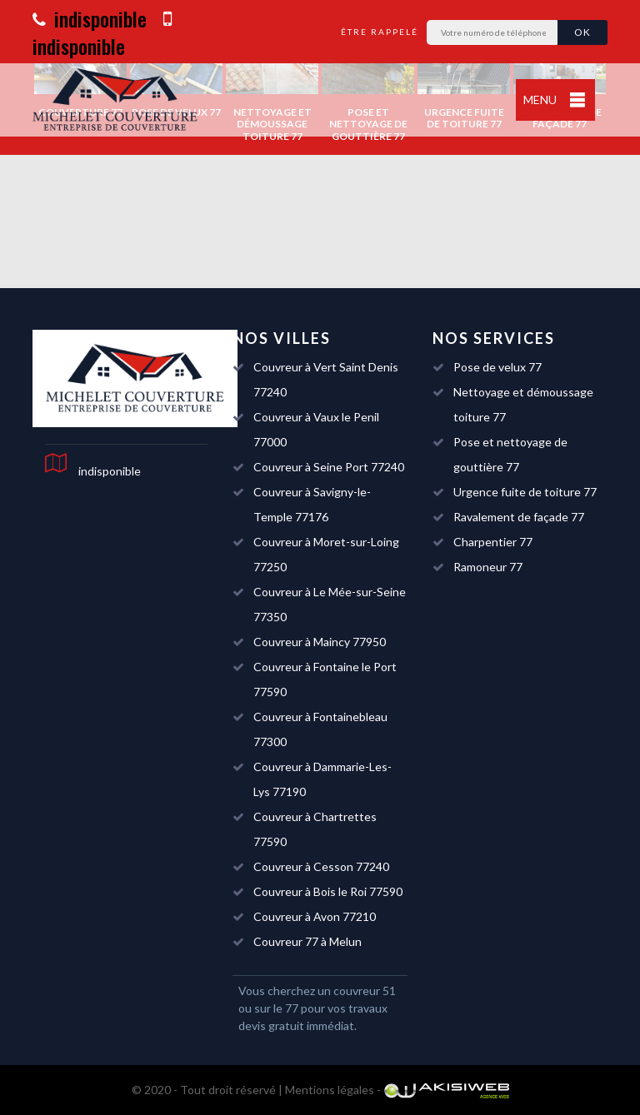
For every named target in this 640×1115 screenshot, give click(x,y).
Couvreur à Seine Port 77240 (328, 467)
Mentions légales (329, 1090)
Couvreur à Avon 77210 (314, 916)
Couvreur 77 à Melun (307, 941)
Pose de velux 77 (497, 367)
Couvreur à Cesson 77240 (321, 866)
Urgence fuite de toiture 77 (525, 492)
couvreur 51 (364, 990)
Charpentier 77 (492, 542)
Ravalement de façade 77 (518, 517)
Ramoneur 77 (487, 567)
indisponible (89, 18)
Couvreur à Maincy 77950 (319, 642)
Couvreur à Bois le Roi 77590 (327, 891)
